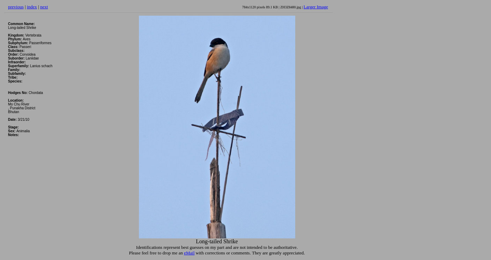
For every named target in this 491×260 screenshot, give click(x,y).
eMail (189, 252)
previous (16, 6)
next (44, 6)
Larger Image (316, 6)
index (32, 6)
